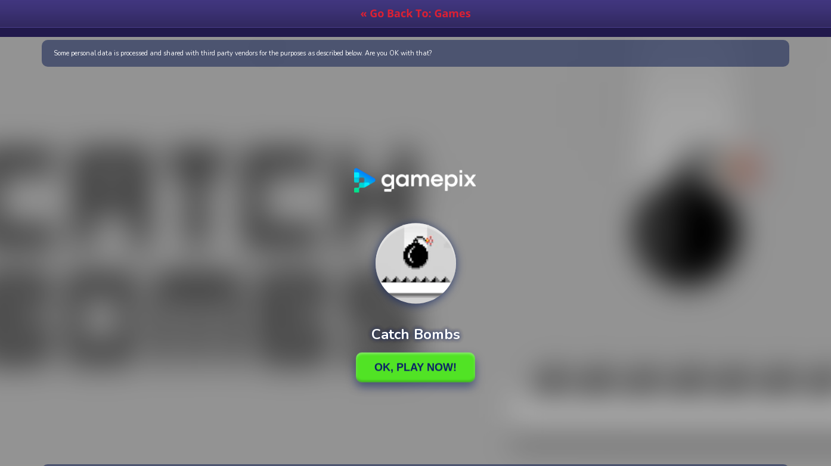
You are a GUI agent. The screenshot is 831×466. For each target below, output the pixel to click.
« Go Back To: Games (415, 13)
